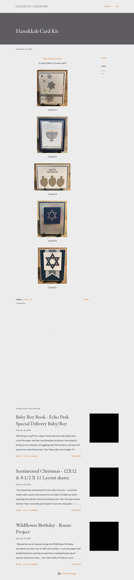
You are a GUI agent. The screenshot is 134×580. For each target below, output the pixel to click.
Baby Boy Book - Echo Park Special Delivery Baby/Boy (42, 420)
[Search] (108, 6)
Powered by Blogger (67, 574)
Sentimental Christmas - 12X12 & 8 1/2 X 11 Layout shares (46, 474)
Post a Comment (30, 456)
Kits (102, 74)
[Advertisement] (52, 379)
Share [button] (103, 58)
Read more (76, 456)
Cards (103, 70)
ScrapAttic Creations (31, 6)
